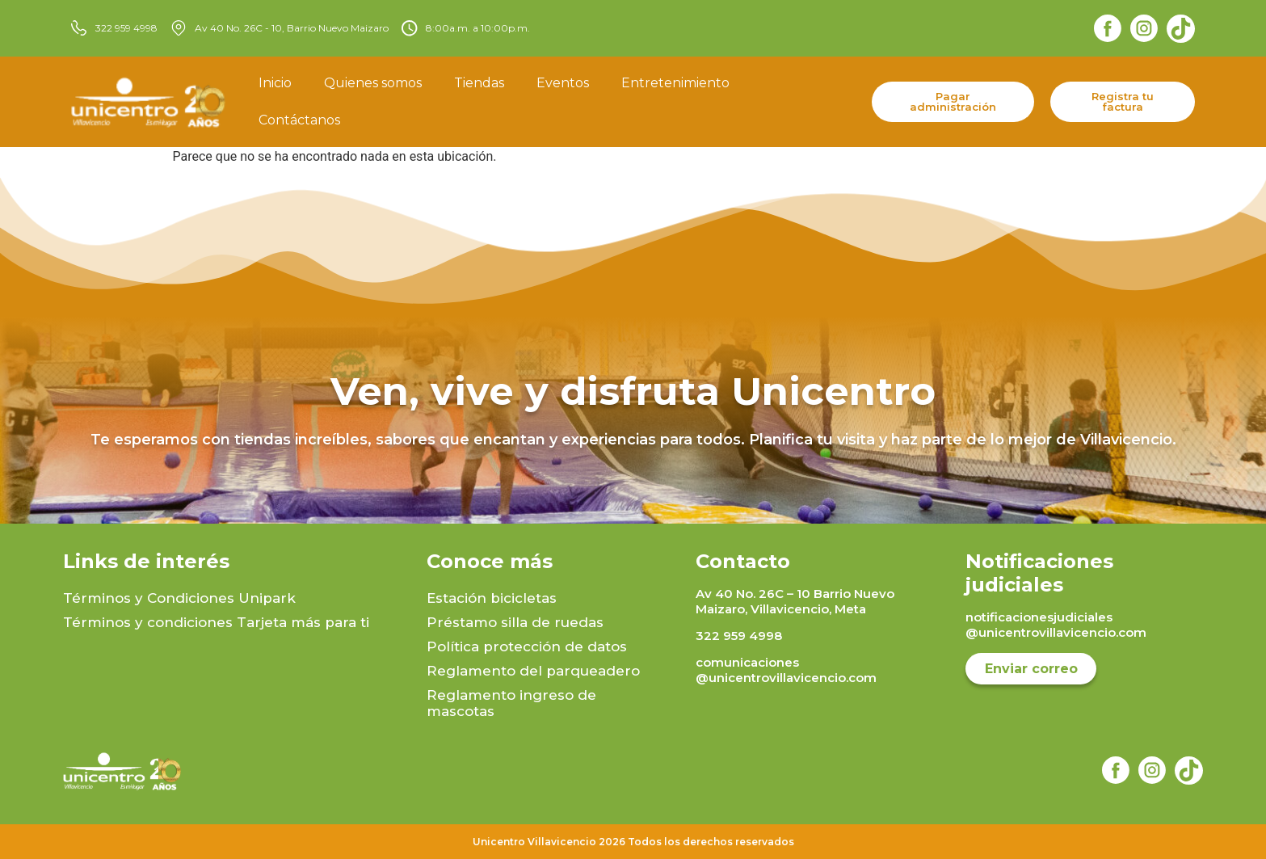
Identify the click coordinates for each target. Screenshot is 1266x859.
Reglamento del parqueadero (533, 671)
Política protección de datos (527, 646)
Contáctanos (299, 120)
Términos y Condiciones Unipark (179, 598)
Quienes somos (373, 83)
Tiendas (479, 83)
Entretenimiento (675, 83)
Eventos (562, 83)
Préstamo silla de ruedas (515, 622)
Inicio (275, 83)
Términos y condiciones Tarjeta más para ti (216, 622)
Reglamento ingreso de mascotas (511, 703)
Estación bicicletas (492, 598)
